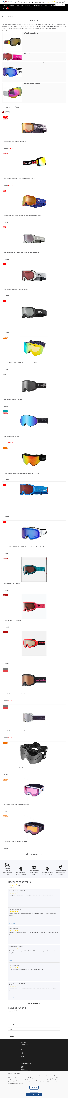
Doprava (22, 1066)
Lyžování (11, 16)
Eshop (6, 16)
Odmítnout (34, 1091)
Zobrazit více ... (6, 31)
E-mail (10, 1029)
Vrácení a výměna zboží (26, 1070)
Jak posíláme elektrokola (26, 1063)
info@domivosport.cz (25, 1046)
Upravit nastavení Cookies (34, 1094)
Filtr (3, 112)
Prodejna (23, 1054)
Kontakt (22, 1056)
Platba (22, 1067)
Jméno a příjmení (13, 1024)
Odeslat (12, 1036)
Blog (22, 1052)
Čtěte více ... (12, 923)
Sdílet (31, 112)
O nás (22, 1053)
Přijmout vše (34, 1087)
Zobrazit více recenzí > (34, 1003)
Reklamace (23, 1069)
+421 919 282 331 (24, 1044)
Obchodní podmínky (25, 1065)
